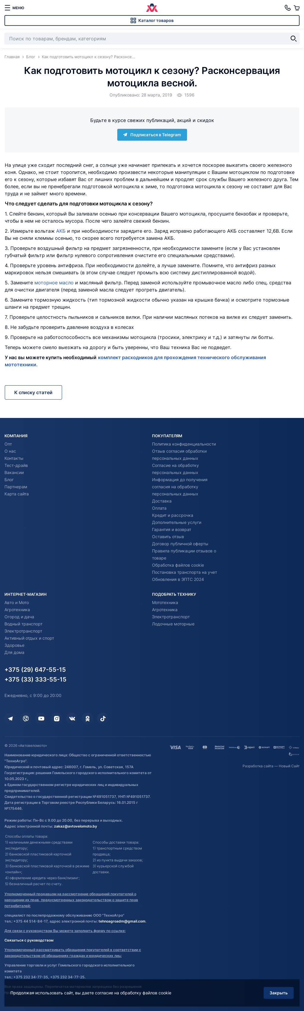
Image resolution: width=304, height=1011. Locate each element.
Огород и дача (19, 616)
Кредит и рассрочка (172, 515)
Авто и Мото (16, 602)
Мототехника (165, 602)
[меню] (14, 7)
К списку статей (33, 392)
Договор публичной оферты (180, 543)
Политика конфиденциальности (184, 443)
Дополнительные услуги (176, 522)
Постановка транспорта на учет (184, 572)
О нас (10, 451)
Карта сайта (16, 493)
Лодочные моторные (173, 623)
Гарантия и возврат (171, 529)
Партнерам (15, 486)
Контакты (13, 458)
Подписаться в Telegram (152, 134)
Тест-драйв (16, 465)
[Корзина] (297, 7)
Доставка (162, 500)
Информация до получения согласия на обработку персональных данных (180, 486)
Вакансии (14, 472)
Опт (8, 443)
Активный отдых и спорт (29, 638)
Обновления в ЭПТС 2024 (178, 579)
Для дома (14, 652)
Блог (9, 479)
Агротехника (17, 609)
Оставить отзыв (168, 536)
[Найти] (294, 39)
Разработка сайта (258, 766)
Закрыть (279, 992)
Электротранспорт (23, 630)
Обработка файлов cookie (178, 565)
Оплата (159, 508)
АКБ (61, 231)
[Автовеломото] (152, 8)
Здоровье (14, 645)
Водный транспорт (23, 623)
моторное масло (54, 283)
